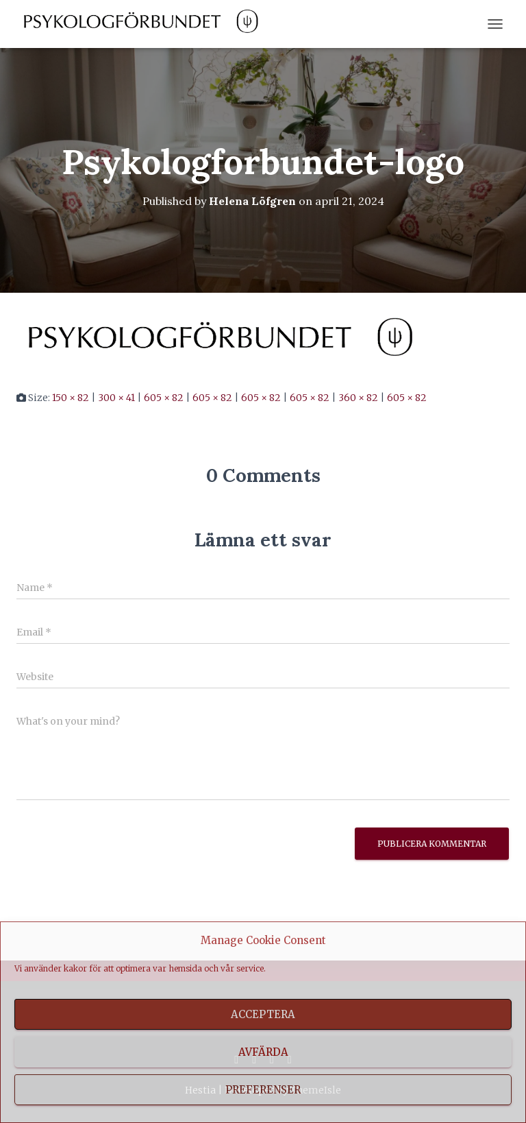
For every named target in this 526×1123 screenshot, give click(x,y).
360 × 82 (358, 397)
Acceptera (263, 1014)
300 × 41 (116, 397)
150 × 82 (70, 397)
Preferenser (263, 1089)
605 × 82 (164, 397)
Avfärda (263, 1052)
